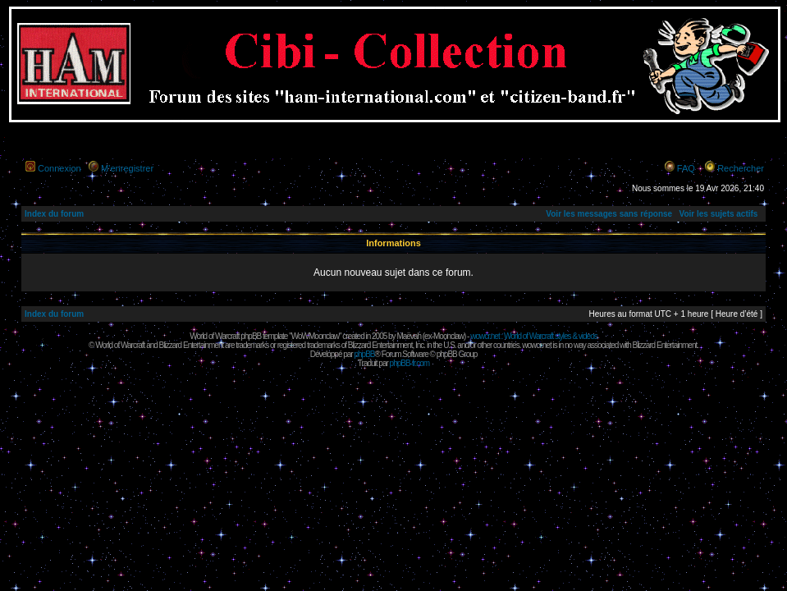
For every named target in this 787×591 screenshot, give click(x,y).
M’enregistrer (127, 168)
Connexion (59, 168)
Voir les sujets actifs (718, 213)
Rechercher (740, 168)
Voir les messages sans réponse (609, 213)
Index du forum (54, 213)
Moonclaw (448, 336)
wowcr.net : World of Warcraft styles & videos (533, 336)
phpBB (364, 354)
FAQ (686, 168)
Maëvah (408, 336)
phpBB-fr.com (410, 363)
